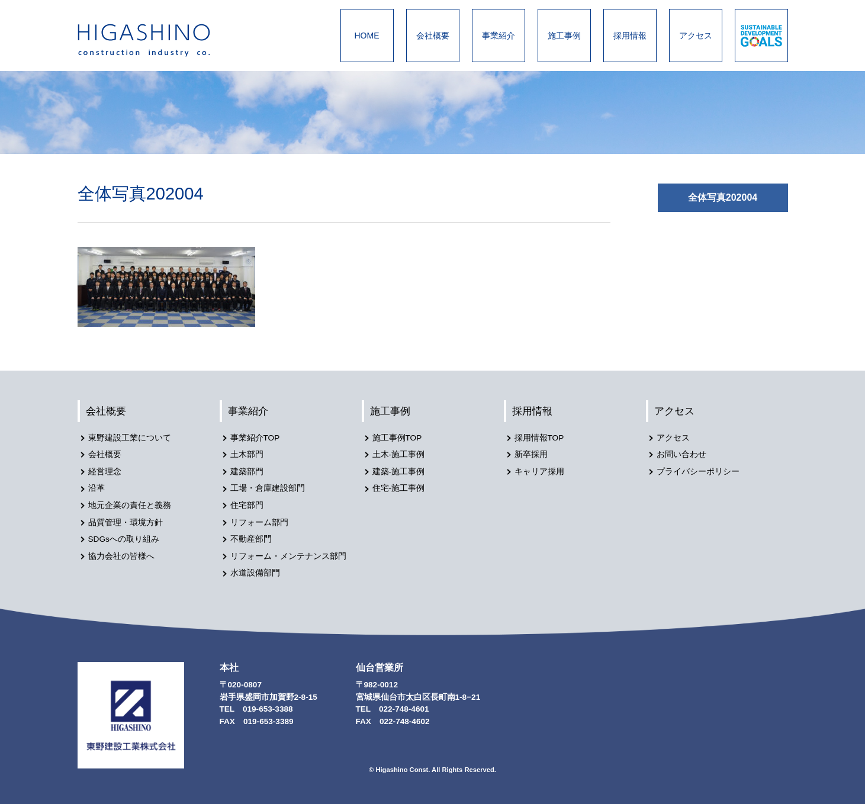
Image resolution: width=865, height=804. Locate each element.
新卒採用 (531, 454)
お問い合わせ (681, 454)
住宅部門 (246, 505)
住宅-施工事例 (398, 488)
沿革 (96, 488)
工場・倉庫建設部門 (267, 488)
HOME (367, 35)
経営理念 (104, 471)
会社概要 (432, 35)
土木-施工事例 (398, 454)
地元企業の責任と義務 (129, 505)
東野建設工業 (154, 40)
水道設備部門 (255, 572)
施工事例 (564, 35)
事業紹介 (498, 35)
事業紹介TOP (255, 437)
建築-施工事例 (398, 471)
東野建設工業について (129, 437)
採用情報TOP (539, 437)
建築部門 (246, 471)
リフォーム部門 (259, 522)
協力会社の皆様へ (121, 556)
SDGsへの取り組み (123, 539)
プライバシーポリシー (698, 471)
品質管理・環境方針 (125, 522)
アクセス (695, 35)
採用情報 (630, 35)
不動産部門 (251, 539)
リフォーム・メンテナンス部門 (288, 556)
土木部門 (246, 454)
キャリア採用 (539, 471)
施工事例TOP (397, 437)
